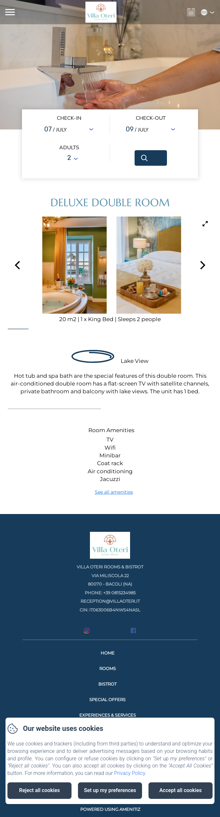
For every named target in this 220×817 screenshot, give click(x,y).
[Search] (151, 158)
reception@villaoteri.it (110, 601)
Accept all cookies (180, 790)
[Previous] (18, 265)
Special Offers (107, 699)
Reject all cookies (39, 790)
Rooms (107, 668)
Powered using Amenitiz (110, 809)
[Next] (202, 265)
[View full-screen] (205, 224)
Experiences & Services (107, 715)
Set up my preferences (110, 790)
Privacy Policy (129, 773)
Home (108, 652)
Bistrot (107, 684)
